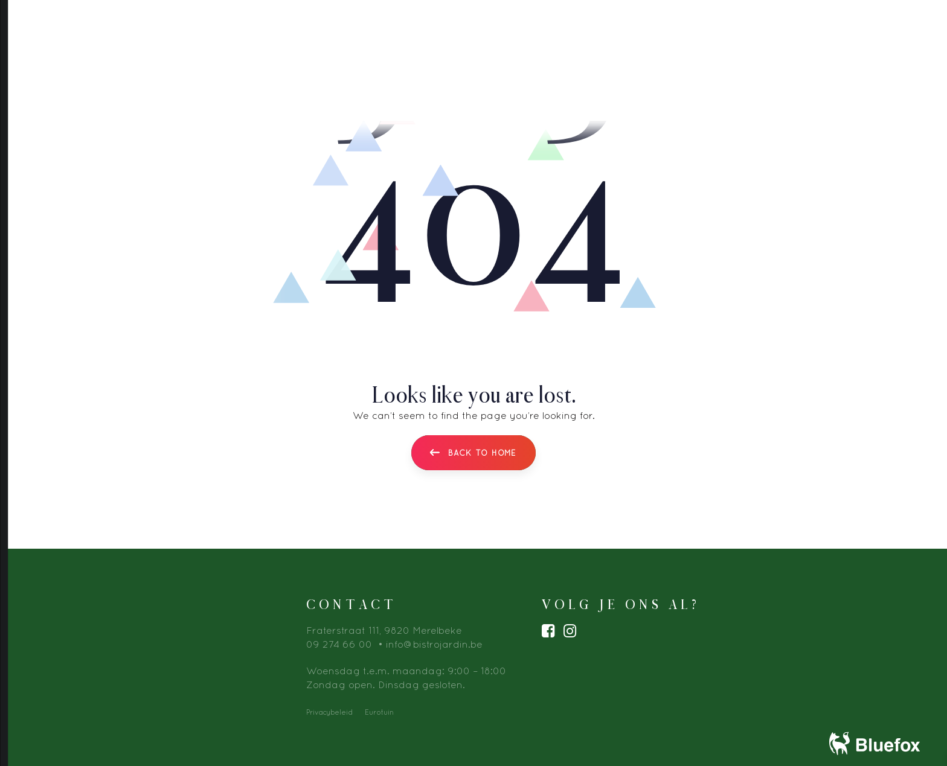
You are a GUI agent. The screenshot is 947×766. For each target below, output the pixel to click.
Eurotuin (379, 711)
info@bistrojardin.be (434, 642)
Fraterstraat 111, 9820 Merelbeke (384, 629)
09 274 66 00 (339, 642)
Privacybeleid (329, 711)
